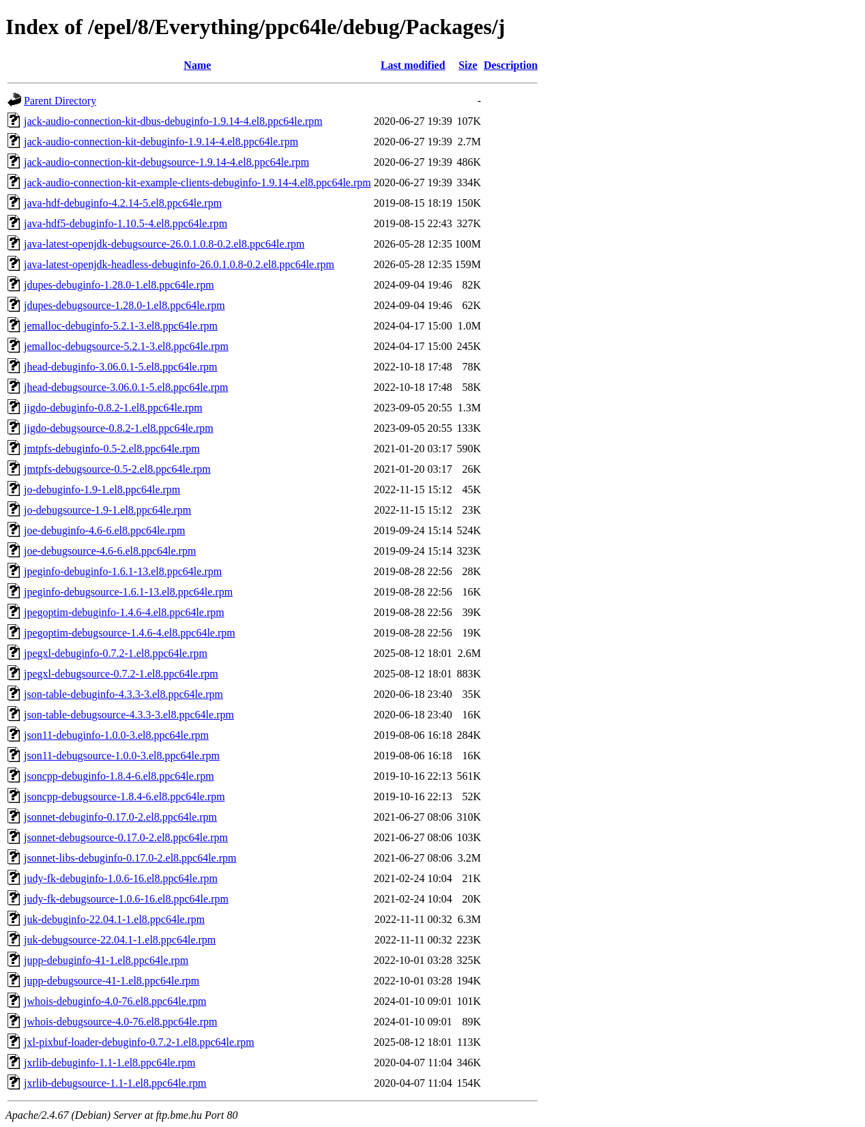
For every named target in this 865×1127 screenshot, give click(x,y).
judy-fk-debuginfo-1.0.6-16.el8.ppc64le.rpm (121, 878)
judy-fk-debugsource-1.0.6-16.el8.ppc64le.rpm (126, 899)
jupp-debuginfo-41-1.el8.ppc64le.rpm (106, 960)
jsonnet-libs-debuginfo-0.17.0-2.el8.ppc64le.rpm (130, 858)
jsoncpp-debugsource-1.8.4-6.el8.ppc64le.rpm (124, 796)
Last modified (413, 65)
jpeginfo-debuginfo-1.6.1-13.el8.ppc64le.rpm (123, 571)
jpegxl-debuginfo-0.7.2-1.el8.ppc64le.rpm (115, 653)
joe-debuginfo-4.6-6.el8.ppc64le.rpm (104, 530)
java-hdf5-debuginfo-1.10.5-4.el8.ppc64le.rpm (125, 223)
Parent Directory (60, 100)
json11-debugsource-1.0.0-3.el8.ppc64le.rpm (122, 755)
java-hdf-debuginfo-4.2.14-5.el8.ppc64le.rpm (123, 203)
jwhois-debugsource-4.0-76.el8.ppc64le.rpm (120, 1021)
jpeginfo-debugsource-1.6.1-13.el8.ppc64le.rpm (128, 592)
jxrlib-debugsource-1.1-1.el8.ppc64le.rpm (115, 1083)
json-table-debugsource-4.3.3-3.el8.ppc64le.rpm (129, 714)
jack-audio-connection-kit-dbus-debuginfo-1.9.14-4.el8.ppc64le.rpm (173, 121)
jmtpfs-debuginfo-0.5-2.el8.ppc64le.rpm (112, 448)
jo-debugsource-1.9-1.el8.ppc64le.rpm (107, 510)
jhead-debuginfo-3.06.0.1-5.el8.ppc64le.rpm (120, 366)
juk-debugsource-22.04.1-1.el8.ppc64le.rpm (120, 940)
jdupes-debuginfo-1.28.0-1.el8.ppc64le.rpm (119, 285)
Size (468, 65)
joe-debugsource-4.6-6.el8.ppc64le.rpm (110, 551)
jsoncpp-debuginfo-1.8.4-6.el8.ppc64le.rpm (119, 776)
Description (511, 65)
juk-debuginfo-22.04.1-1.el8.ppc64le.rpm (114, 919)
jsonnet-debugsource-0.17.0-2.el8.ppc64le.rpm (126, 837)
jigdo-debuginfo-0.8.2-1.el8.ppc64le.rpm (113, 407)
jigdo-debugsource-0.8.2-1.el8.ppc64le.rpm (119, 428)
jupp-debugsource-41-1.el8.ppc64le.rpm (111, 980)
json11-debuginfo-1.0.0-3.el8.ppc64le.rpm (116, 735)
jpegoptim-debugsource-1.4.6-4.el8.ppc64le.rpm (129, 633)
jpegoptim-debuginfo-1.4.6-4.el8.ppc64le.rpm (124, 612)
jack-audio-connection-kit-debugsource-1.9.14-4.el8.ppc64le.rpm (166, 162)
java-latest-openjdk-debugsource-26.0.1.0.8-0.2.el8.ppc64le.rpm (164, 244)
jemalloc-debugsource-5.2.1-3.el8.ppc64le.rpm (126, 346)
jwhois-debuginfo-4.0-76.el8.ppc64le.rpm (115, 1001)
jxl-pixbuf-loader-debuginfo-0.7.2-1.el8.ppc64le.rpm (139, 1042)
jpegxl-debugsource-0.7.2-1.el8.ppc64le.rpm (121, 673)
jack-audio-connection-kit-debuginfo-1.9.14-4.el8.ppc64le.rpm (161, 141)
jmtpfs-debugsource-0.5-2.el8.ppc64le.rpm (117, 469)
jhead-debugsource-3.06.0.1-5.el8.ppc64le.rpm (126, 387)
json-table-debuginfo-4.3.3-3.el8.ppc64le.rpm (123, 694)
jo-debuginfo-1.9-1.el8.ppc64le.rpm (102, 489)
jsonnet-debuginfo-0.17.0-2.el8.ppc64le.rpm (120, 817)
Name (197, 65)
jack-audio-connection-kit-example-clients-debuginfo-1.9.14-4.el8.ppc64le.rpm (197, 182)
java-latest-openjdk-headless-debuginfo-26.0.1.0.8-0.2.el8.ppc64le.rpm (179, 264)
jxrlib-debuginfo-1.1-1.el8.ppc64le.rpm (110, 1062)
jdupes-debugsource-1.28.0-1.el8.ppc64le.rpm (124, 305)
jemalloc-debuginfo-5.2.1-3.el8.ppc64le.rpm (121, 326)
